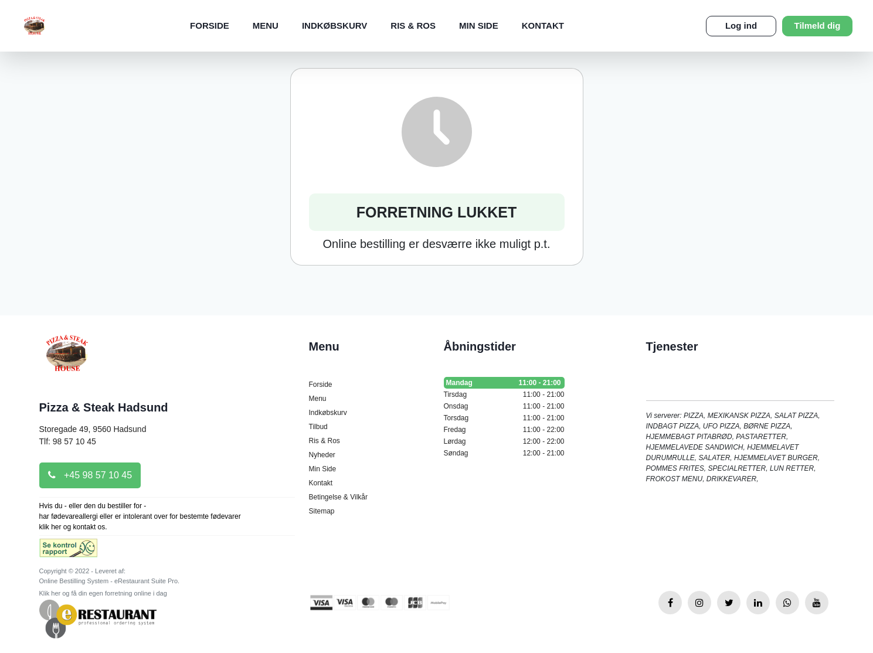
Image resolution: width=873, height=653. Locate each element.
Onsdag (504, 406)
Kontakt (543, 25)
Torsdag (504, 418)
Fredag (504, 430)
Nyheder (322, 455)
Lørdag (504, 441)
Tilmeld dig (817, 25)
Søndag (504, 453)
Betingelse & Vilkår (338, 497)
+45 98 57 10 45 (90, 475)
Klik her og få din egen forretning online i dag (103, 593)
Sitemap (322, 511)
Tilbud (318, 427)
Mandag (504, 383)
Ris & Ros (413, 25)
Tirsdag (504, 394)
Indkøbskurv (334, 25)
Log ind (741, 25)
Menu (265, 25)
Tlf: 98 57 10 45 (67, 441)
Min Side (478, 25)
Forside (209, 25)
